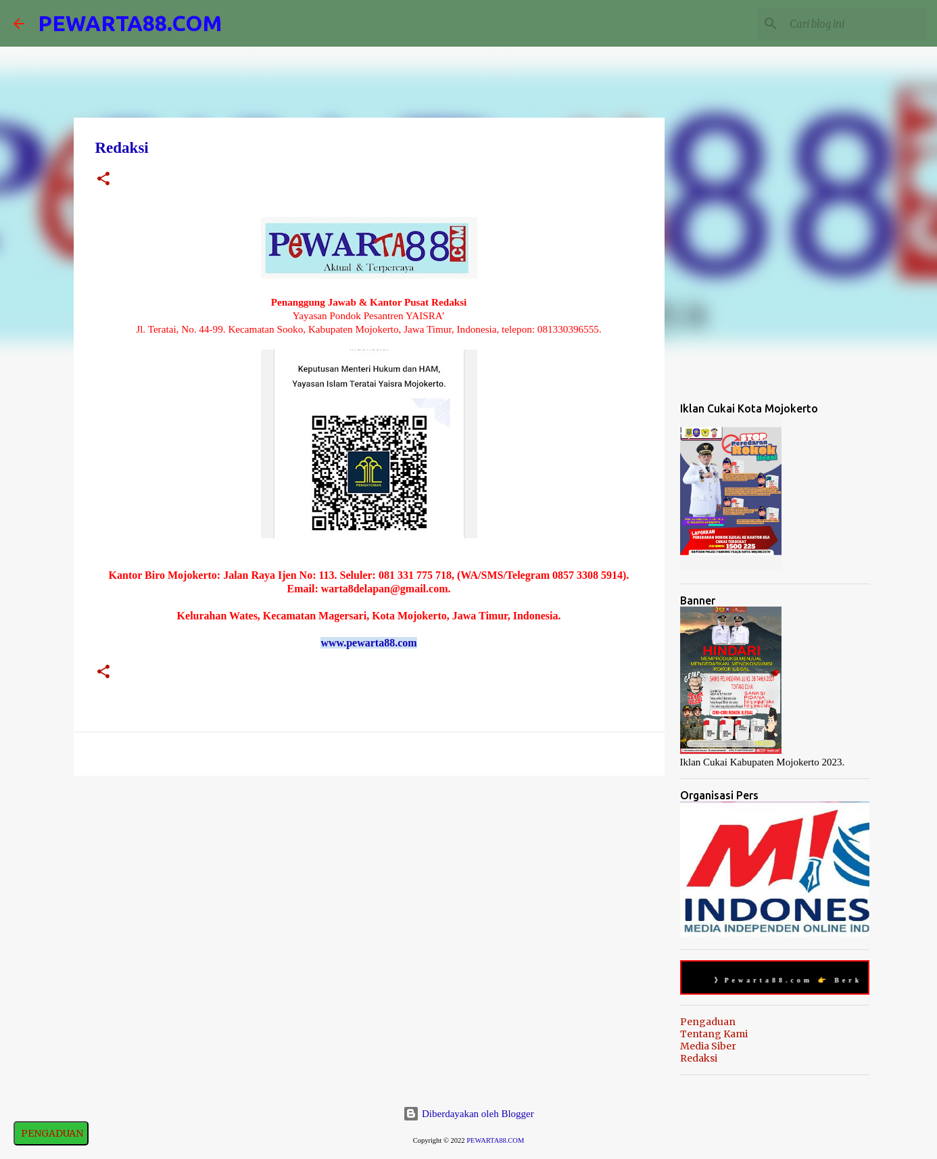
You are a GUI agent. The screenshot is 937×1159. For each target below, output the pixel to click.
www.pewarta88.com (368, 642)
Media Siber (708, 1046)
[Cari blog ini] (855, 23)
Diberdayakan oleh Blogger (468, 1113)
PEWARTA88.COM (130, 23)
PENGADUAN (51, 1133)
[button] (103, 180)
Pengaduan (708, 1022)
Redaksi (698, 1058)
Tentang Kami (714, 1034)
